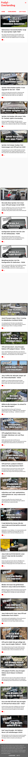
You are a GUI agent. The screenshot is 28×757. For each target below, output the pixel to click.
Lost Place (22, 11)
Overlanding (12, 11)
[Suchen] (23, 2)
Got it (18, 755)
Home (3, 11)
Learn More (12, 755)
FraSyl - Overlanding (8, 4)
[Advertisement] (14, 58)
